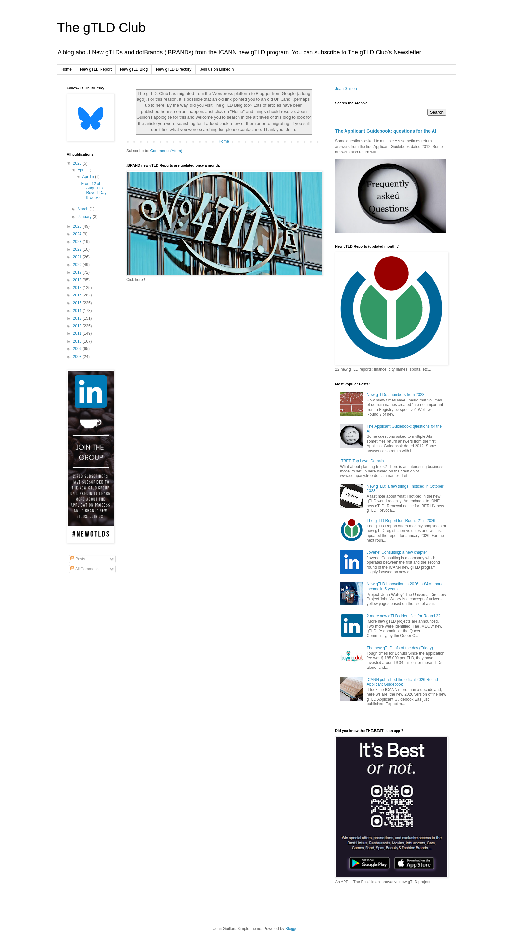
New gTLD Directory (173, 69)
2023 (78, 242)
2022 (78, 249)
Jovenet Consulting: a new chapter (397, 552)
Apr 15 (88, 176)
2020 (78, 264)
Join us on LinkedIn (217, 69)
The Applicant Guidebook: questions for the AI (385, 131)
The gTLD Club (101, 27)
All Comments (84, 569)
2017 (78, 287)
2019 (78, 272)
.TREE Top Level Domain (362, 461)
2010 (78, 341)
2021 (78, 257)
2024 (78, 234)
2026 (78, 163)
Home (66, 69)
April (82, 170)
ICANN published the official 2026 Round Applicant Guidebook (402, 681)
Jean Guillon (346, 88)
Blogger (292, 928)
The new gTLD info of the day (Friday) (400, 648)
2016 (78, 295)
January (85, 216)
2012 (78, 326)
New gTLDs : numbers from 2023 (396, 394)
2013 (78, 318)
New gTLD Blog (134, 69)
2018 (78, 280)
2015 (78, 303)
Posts (77, 559)
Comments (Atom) (166, 151)
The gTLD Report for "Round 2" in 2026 (401, 520)
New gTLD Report (96, 69)
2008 (78, 356)
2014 (78, 310)
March (84, 209)
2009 (78, 349)
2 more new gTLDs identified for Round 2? (403, 616)
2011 (78, 333)
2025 (78, 226)
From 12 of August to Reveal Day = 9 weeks (95, 190)
